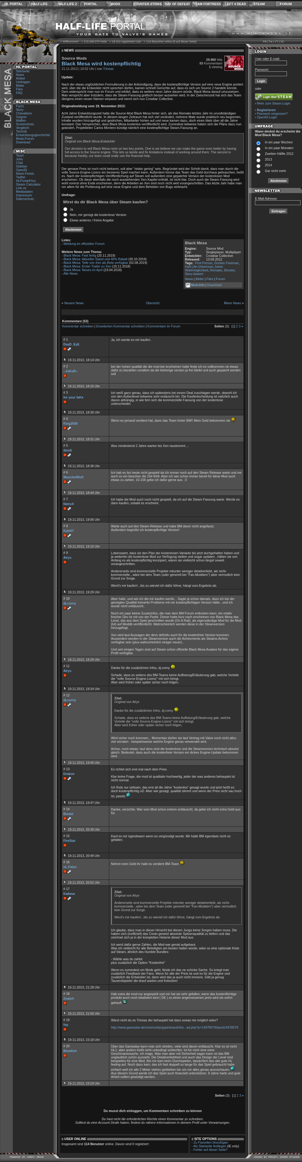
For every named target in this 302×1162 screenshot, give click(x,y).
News (20, 75)
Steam (259, 4)
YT (276, 41)
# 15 (66, 836)
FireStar (69, 840)
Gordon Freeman (226, 263)
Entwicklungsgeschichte (33, 135)
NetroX (68, 504)
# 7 (65, 499)
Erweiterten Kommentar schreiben (120, 326)
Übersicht (152, 303)
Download (23, 142)
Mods (115, 4)
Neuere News (74, 303)
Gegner (21, 117)
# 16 (66, 862)
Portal (90, 4)
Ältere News (232, 303)
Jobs (19, 159)
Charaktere (24, 113)
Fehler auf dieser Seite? (210, 1149)
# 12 (66, 695)
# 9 (65, 552)
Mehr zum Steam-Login (274, 103)
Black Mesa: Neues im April (83, 270)
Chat (19, 162)
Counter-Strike (147, 4)
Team (20, 155)
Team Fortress (207, 4)
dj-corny (69, 603)
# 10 (66, 598)
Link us (21, 188)
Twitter (20, 177)
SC (283, 41)
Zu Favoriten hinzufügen (210, 1142)
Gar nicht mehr (275, 171)
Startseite (23, 71)
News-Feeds (25, 173)
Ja (71, 209)
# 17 (66, 889)
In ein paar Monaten (279, 148)
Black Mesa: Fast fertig (80, 255)
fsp (65, 1024)
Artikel (20, 78)
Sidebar (21, 166)
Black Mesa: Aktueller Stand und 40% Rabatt (96, 259)
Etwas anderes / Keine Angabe (92, 220)
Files (19, 89)
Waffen (21, 120)
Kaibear (69, 893)
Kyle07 (68, 531)
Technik (21, 131)
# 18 (66, 993)
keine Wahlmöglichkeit (204, 268)
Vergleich (22, 128)
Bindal (68, 814)
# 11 (66, 666)
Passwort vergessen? (272, 113)
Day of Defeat (177, 4)
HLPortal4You (26, 181)
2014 (268, 165)
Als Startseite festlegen (209, 1146)
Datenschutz (25, 199)
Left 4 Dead (235, 4)
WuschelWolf (73, 477)
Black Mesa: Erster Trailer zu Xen (87, 266)
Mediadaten (24, 191)
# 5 (65, 445)
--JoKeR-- (70, 371)
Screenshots (25, 124)
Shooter (229, 270)
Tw (270, 41)
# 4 (65, 418)
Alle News (70, 273)
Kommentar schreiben (78, 326)
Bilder (20, 85)
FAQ (19, 93)
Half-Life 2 (67, 4)
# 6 (65, 472)
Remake (216, 270)
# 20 (66, 1046)
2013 (268, 159)
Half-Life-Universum (199, 266)
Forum (286, 4)
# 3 (65, 392)
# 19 (66, 1020)
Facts (20, 106)
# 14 (66, 809)
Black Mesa (196, 243)
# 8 (65, 526)
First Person (203, 263)
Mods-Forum (25, 138)
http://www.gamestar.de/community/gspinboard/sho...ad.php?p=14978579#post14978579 (174, 1027)
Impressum (24, 195)
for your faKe (73, 397)
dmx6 (67, 450)
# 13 (66, 769)
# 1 (65, 339)
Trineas (108, 68)
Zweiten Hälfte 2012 (279, 153)
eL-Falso (70, 867)
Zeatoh (68, 998)
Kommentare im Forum (164, 326)
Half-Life (39, 4)
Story (20, 109)
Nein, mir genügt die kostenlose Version (98, 215)
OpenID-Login (267, 117)
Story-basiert (194, 274)
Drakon (69, 774)
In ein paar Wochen (279, 142)
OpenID (21, 170)
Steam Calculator (28, 184)
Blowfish (70, 1051)
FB (264, 41)
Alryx (67, 557)
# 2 (65, 366)
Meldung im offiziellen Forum (84, 243)
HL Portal (14, 4)
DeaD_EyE (71, 344)
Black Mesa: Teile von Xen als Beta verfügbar (96, 262)
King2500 (70, 423)
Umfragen (23, 82)
